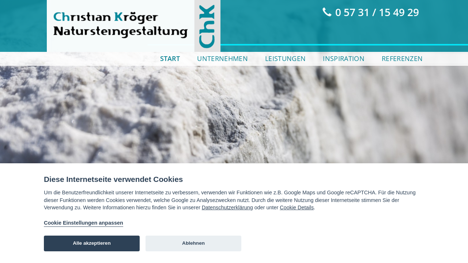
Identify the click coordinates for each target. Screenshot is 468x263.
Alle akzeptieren (92, 243)
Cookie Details (297, 207)
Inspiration (344, 58)
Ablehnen (193, 243)
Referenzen (402, 58)
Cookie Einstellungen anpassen (83, 223)
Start (170, 58)
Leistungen (285, 58)
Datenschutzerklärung (227, 207)
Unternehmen (222, 58)
